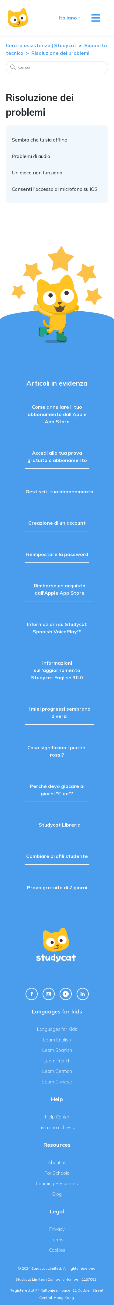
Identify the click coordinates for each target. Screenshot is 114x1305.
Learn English (57, 1040)
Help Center (57, 1117)
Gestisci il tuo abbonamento (59, 491)
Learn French (57, 1061)
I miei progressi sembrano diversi (60, 712)
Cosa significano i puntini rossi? (57, 751)
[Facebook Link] (32, 994)
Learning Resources (57, 1183)
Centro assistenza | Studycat (41, 45)
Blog (57, 1194)
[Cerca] (57, 67)
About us (57, 1162)
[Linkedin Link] (83, 994)
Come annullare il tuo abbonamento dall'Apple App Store (57, 414)
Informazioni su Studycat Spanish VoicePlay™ (57, 628)
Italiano (70, 17)
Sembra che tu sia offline (39, 140)
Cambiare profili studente (57, 856)
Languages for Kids (57, 1029)
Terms (57, 1240)
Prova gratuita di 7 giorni (57, 887)
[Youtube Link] (66, 994)
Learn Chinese (57, 1082)
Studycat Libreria (60, 825)
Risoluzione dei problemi (60, 53)
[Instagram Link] (49, 994)
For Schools (57, 1173)
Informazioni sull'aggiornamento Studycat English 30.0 (57, 670)
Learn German (57, 1071)
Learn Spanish (57, 1050)
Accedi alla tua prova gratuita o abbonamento (57, 456)
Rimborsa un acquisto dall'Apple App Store (59, 589)
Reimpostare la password (57, 554)
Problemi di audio (31, 156)
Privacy (57, 1229)
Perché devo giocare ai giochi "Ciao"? (57, 789)
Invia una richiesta (57, 1127)
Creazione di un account (57, 523)
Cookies (57, 1250)
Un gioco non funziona (37, 173)
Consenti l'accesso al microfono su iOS (55, 189)
